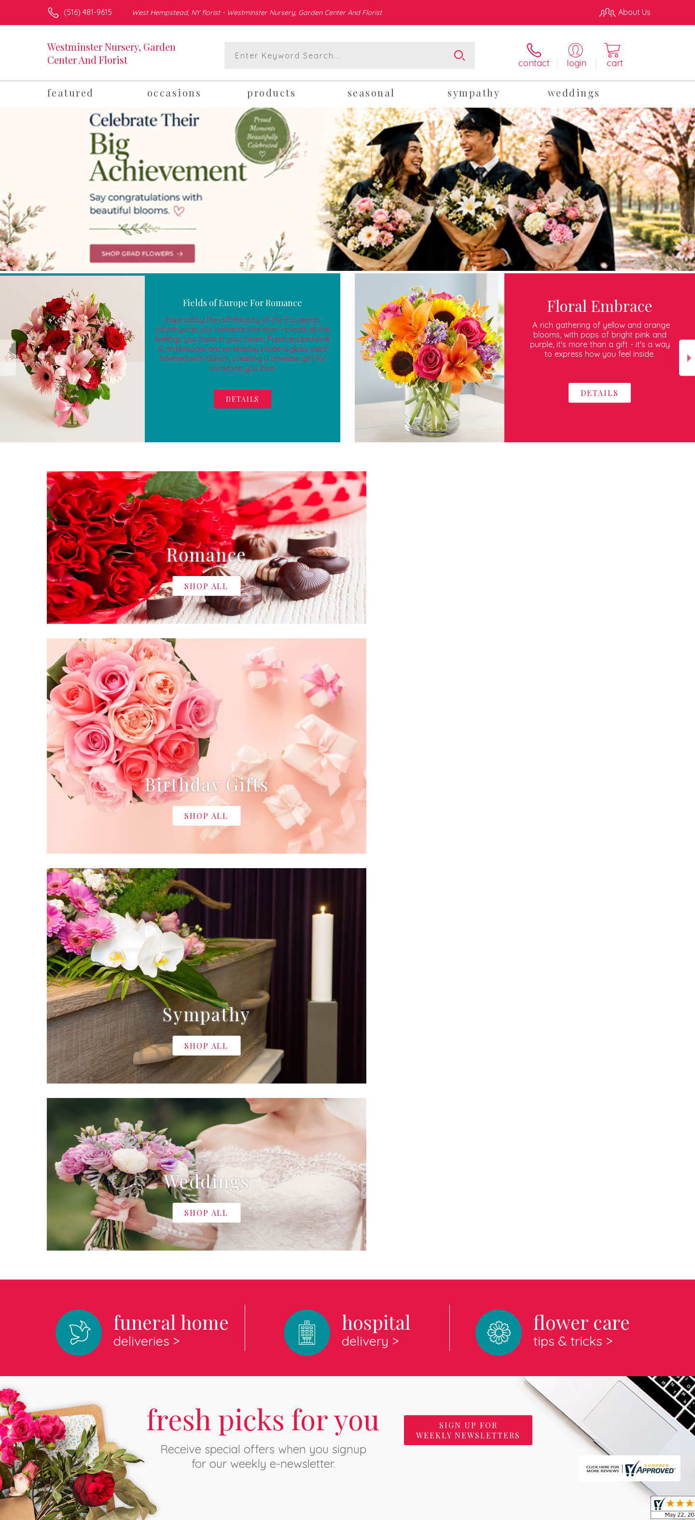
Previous (8, 358)
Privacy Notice (496, 1510)
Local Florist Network (565, 1510)
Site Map (625, 1510)
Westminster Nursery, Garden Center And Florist (111, 53)
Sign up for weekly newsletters (468, 1033)
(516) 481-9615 (88, 12)
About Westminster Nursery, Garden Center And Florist (159, 1175)
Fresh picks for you (263, 1038)
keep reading (414, 1194)
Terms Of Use (439, 1510)
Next (687, 358)
